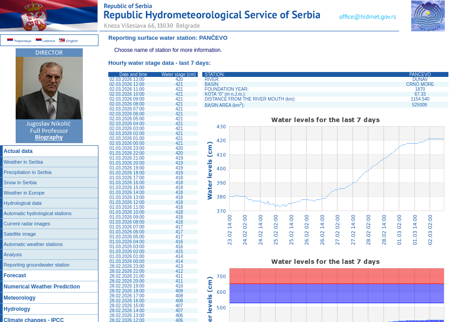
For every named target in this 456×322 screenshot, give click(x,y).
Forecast (15, 275)
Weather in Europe (24, 192)
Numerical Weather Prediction (42, 287)
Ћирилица (19, 41)
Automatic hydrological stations (38, 213)
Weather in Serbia (23, 162)
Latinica (45, 41)
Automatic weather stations (33, 244)
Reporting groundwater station (36, 264)
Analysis (13, 254)
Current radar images (27, 223)
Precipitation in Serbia (27, 172)
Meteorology (19, 298)
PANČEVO (213, 37)
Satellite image (20, 234)
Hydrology (17, 309)
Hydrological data (23, 203)
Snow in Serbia (20, 182)
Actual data (18, 151)
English (68, 41)
